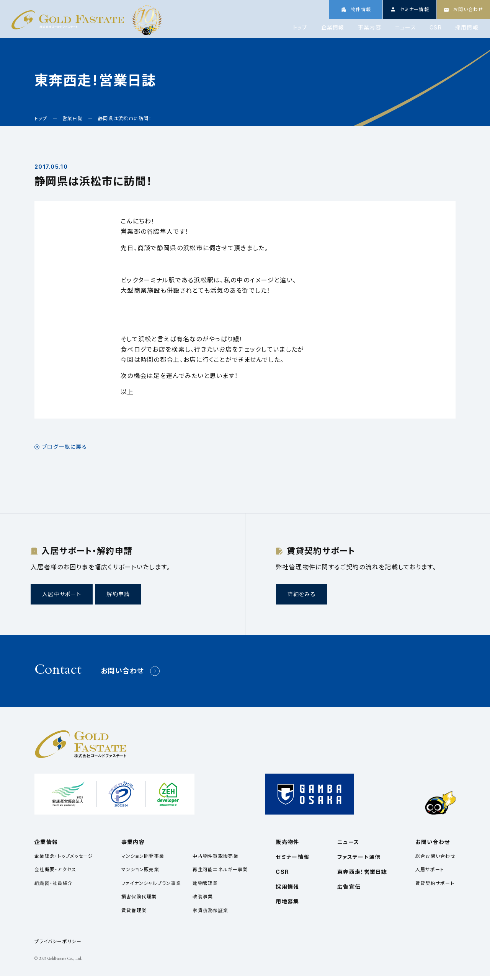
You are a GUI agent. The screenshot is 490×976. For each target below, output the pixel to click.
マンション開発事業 (143, 856)
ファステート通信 (359, 857)
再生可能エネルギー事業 (220, 869)
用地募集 (287, 901)
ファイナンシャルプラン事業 (151, 883)
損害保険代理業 (139, 896)
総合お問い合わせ (435, 856)
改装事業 (203, 896)
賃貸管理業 (134, 910)
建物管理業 (205, 883)
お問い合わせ (122, 671)
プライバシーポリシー (58, 941)
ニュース (405, 27)
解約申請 (118, 594)
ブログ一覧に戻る (64, 447)
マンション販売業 (140, 869)
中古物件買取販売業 (215, 856)
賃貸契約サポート (434, 883)
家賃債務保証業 (210, 910)
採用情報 (467, 27)
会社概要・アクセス (55, 869)
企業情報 (333, 27)
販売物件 (287, 842)
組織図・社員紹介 (53, 883)
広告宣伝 (349, 886)
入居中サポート (61, 594)
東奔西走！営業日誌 (362, 871)
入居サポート (429, 869)
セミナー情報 (292, 857)
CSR (436, 27)
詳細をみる (301, 594)
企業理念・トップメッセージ (63, 856)
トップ (300, 27)
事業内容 (369, 27)
